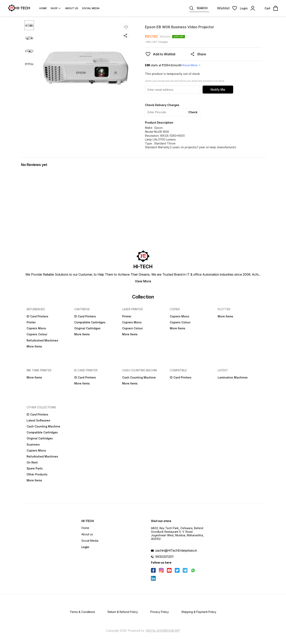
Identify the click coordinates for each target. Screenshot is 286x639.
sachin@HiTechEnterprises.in (176, 550)
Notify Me (218, 90)
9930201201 (164, 556)
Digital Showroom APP (163, 630)
